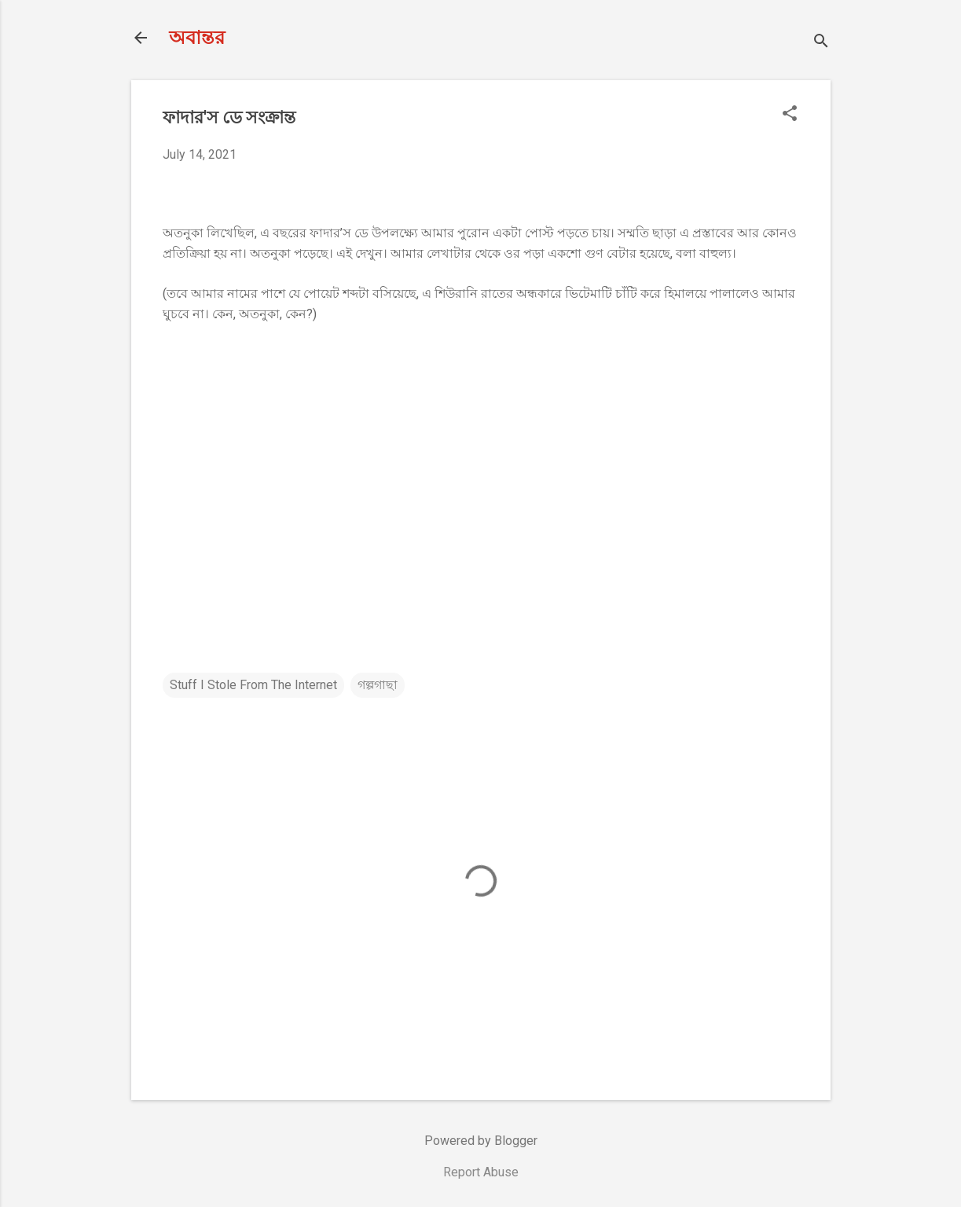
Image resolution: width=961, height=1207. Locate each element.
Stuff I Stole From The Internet (253, 684)
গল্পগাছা (378, 684)
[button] (789, 115)
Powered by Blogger (480, 1140)
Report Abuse (481, 1172)
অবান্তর (197, 38)
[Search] (821, 43)
